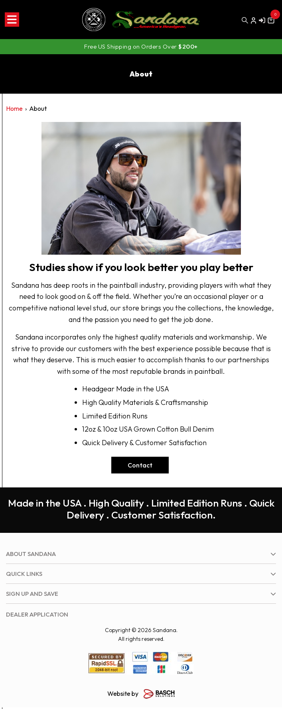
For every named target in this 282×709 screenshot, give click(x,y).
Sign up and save (32, 593)
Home (14, 108)
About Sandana (31, 554)
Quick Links (24, 573)
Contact (140, 465)
